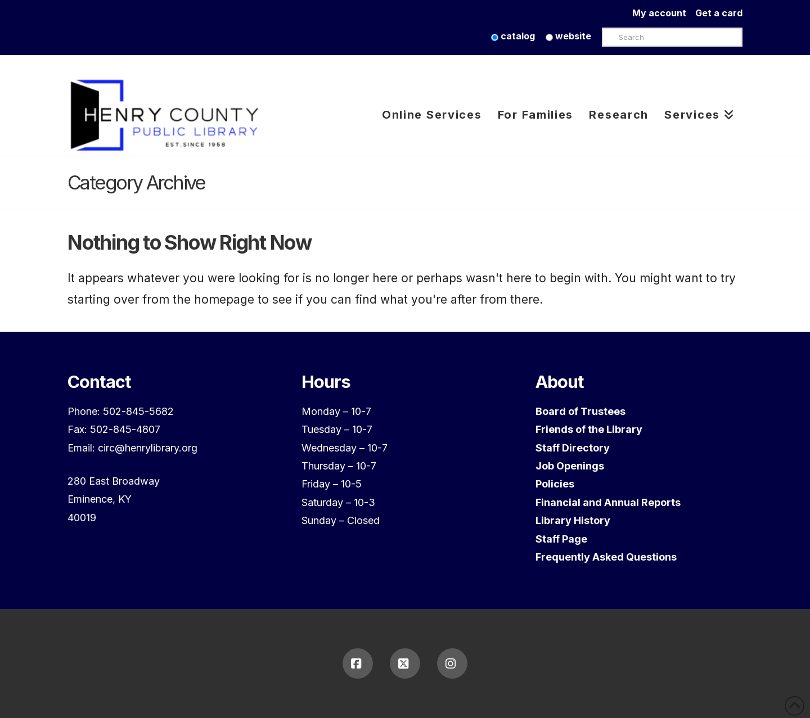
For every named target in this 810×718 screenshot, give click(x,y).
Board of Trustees (581, 411)
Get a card (718, 13)
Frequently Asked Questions (606, 557)
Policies (555, 484)
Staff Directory (573, 448)
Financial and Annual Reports (608, 502)
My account (663, 13)
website (568, 36)
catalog (513, 36)
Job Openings (570, 466)
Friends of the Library (589, 429)
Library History (573, 520)
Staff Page (561, 539)
